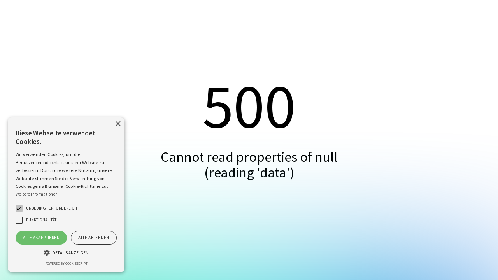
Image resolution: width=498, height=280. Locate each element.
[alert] (66, 194)
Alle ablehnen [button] (93, 237)
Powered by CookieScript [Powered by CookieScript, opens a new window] (66, 263)
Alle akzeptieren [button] (41, 237)
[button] (19, 208)
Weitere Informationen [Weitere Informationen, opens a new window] (37, 194)
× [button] (118, 124)
